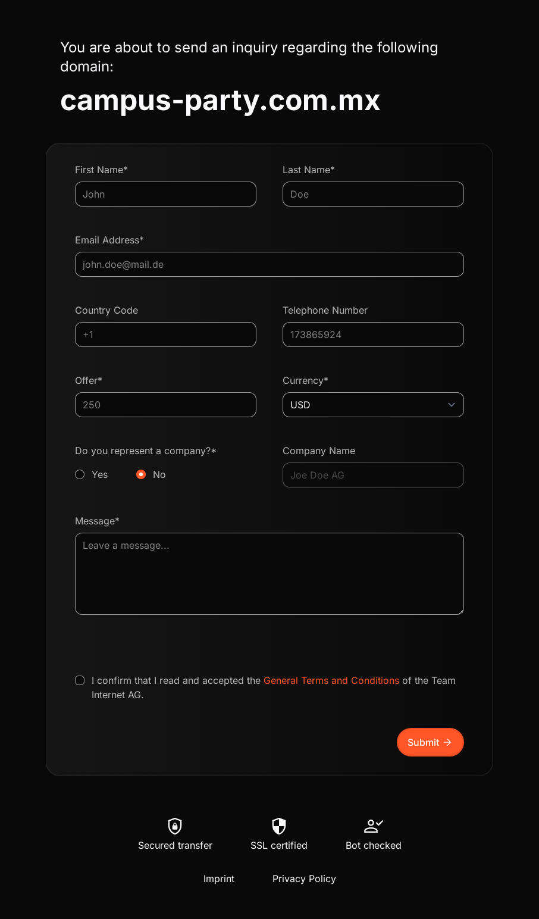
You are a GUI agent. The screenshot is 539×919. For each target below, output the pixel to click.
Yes (100, 474)
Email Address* (109, 240)
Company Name (319, 451)
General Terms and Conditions (331, 680)
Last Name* (309, 170)
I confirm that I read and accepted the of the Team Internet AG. (274, 687)
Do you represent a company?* (165, 463)
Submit (430, 742)
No (159, 474)
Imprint (218, 878)
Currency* (305, 380)
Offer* (88, 380)
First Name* (101, 170)
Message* (97, 521)
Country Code (106, 310)
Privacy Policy (304, 878)
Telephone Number (325, 310)
